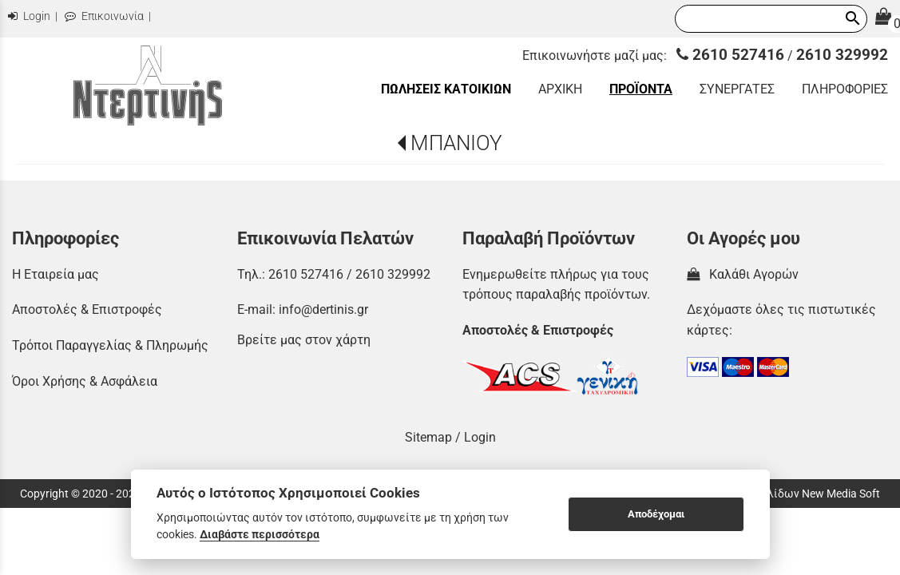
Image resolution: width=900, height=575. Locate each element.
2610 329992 (842, 55)
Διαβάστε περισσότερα (259, 534)
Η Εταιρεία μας (55, 274)
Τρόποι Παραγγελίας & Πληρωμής (110, 345)
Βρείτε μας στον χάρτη (304, 339)
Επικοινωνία (104, 16)
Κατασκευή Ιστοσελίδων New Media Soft (776, 493)
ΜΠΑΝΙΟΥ (456, 143)
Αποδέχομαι (656, 514)
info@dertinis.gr (323, 309)
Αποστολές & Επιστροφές (87, 309)
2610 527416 (730, 55)
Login (29, 16)
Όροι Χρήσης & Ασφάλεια (84, 381)
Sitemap (428, 437)
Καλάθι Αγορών (743, 274)
